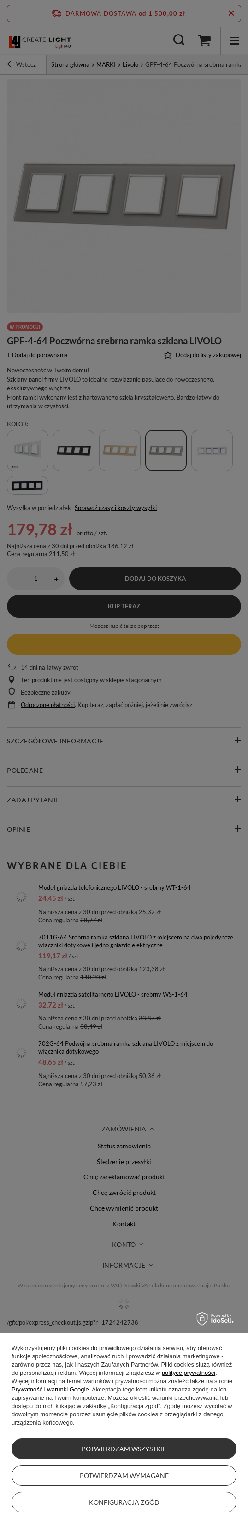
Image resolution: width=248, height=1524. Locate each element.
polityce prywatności (188, 1372)
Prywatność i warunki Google (50, 1389)
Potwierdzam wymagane (124, 1475)
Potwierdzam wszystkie (124, 1449)
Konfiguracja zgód (124, 1502)
